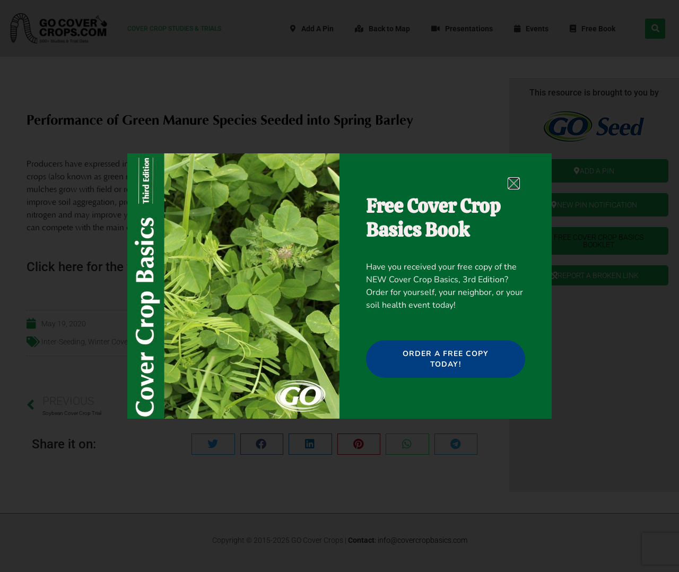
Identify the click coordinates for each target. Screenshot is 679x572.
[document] (339, 286)
